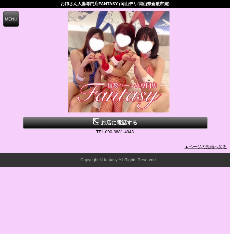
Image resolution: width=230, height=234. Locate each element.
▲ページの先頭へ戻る (205, 146)
